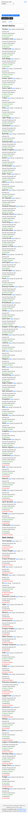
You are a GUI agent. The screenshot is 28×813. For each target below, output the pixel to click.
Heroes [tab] (4, 22)
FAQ (25, 2)
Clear (11, 18)
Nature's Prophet (8, 35)
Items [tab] (10, 22)
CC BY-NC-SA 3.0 (21, 809)
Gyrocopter (6, 37)
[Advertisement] (14, 9)
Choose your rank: (6, 2)
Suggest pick (5, 18)
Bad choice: (8, 537)
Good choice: (8, 25)
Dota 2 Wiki (23, 811)
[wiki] (9, 29)
